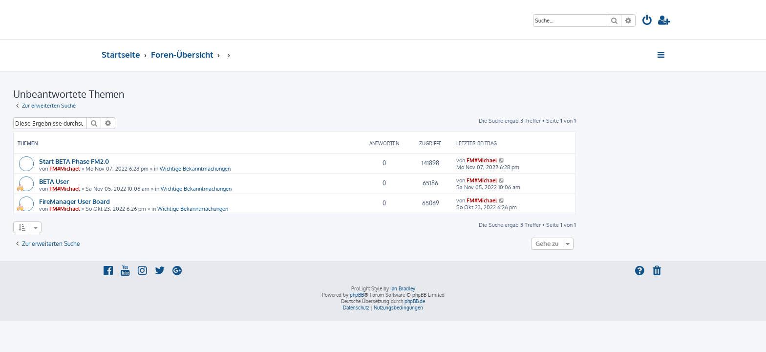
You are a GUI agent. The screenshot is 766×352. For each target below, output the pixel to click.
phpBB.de (414, 301)
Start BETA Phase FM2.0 (162, 161)
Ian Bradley (402, 288)
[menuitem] (647, 21)
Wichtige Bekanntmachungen (283, 168)
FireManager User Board (163, 201)
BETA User (142, 181)
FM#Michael (153, 168)
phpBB (357, 295)
